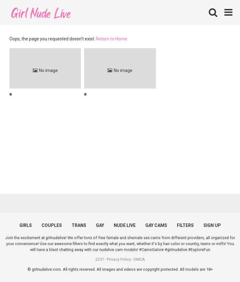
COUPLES (52, 225)
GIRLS (25, 225)
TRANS (79, 225)
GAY (100, 225)
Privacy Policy (119, 259)
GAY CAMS (156, 225)
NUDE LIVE (125, 225)
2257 (99, 259)
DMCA (139, 259)
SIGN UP (212, 225)
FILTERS (185, 225)
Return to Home (111, 38)
